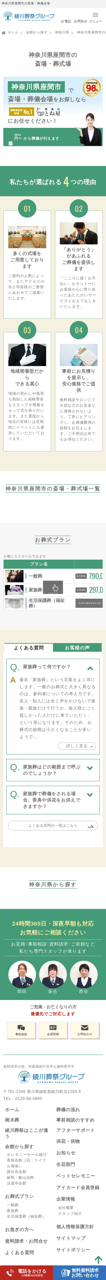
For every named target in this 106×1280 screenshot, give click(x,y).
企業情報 (65, 1204)
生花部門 (65, 1169)
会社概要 (66, 1213)
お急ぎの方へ (19, 1234)
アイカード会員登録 (78, 1192)
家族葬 (12, 1216)
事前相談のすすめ (75, 1125)
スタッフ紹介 (70, 1219)
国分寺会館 (16, 1177)
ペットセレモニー (75, 1181)
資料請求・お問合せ (26, 1246)
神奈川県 (62, 32)
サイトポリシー (73, 1255)
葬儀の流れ (68, 1114)
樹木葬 (12, 1125)
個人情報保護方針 (75, 1232)
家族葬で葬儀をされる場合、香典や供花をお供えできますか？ (51, 804)
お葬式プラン (19, 1201)
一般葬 (12, 1210)
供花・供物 (68, 1146)
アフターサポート (75, 1135)
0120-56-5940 (28, 1104)
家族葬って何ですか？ (47, 671)
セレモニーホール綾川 (27, 1160)
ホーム (13, 32)
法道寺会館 (16, 1188)
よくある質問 (19, 1258)
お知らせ (66, 1158)
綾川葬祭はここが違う (26, 1138)
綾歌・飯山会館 (20, 1183)
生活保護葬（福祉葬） (26, 1222)
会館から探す (37, 32)
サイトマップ (71, 1243)
